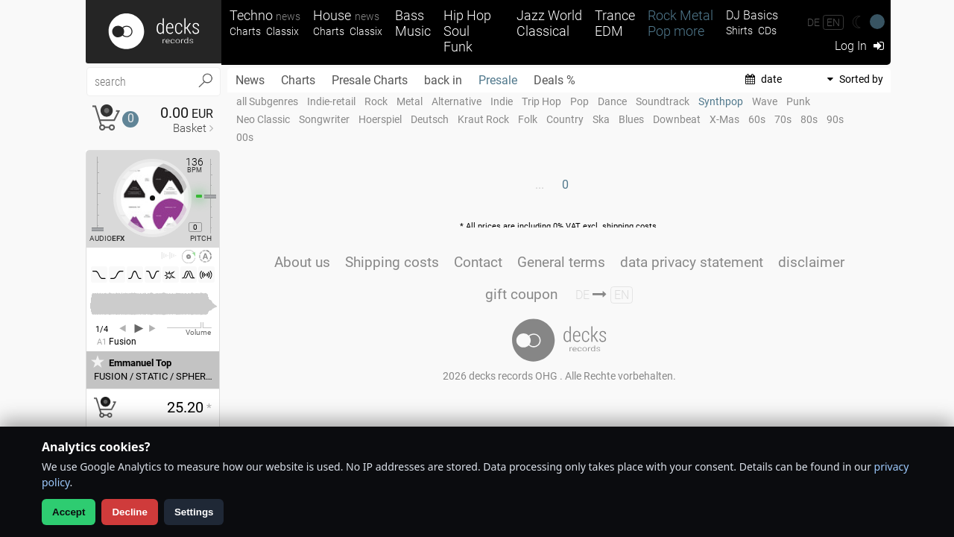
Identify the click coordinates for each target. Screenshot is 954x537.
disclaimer (811, 262)
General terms (561, 262)
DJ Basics (752, 15)
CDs (767, 31)
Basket (189, 128)
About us (302, 262)
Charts (245, 32)
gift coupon (521, 294)
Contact (478, 262)
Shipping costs (392, 262)
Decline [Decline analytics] (129, 512)
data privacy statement (691, 262)
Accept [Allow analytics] (68, 512)
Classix (282, 32)
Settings (194, 512)
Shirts (739, 31)
